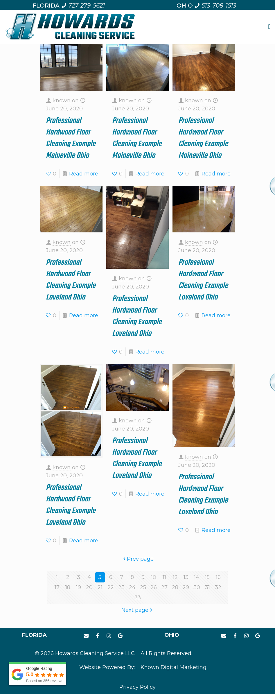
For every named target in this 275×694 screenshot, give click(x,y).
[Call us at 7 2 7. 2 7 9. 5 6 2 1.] (83, 5)
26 (153, 587)
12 (175, 577)
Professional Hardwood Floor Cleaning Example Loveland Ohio (71, 280)
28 (175, 587)
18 (67, 587)
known (62, 100)
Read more (83, 174)
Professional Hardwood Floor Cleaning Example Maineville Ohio (71, 138)
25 (143, 587)
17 (57, 587)
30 (196, 587)
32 (218, 587)
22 (110, 587)
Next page (137, 610)
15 (207, 577)
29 (186, 587)
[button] (269, 27)
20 (89, 587)
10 (153, 577)
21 (100, 587)
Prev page (138, 559)
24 (132, 587)
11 (164, 577)
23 (121, 587)
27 (164, 587)
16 (218, 577)
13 (186, 577)
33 (137, 597)
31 (207, 587)
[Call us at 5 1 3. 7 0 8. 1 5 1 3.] (215, 5)
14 (196, 577)
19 (78, 587)
